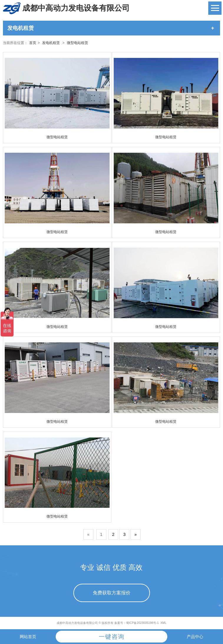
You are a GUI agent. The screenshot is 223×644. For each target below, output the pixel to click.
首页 (32, 43)
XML (163, 623)
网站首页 (28, 636)
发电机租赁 (51, 43)
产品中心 (195, 636)
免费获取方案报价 (112, 592)
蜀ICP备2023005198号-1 (142, 623)
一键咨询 (112, 636)
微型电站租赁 (77, 43)
